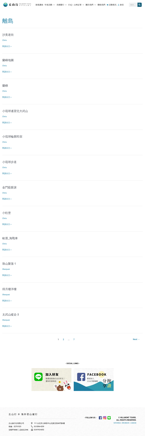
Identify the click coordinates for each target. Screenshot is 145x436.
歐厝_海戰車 (10, 237)
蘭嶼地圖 (8, 60)
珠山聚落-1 (9, 263)
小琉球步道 (9, 161)
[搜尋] (139, 5)
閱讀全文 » (6, 46)
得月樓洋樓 (9, 288)
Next (136, 338)
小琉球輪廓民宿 (12, 136)
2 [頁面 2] (63, 338)
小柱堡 (6, 212)
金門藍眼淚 (9, 187)
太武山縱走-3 (11, 313)
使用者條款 (117, 422)
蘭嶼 (5, 85)
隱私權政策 (125, 422)
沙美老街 (8, 34)
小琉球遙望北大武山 (15, 110)
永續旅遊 (133, 422)
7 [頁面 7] (73, 338)
